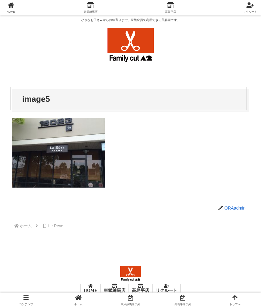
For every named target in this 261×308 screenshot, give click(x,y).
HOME (90, 290)
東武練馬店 (114, 290)
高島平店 (140, 290)
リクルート (166, 290)
